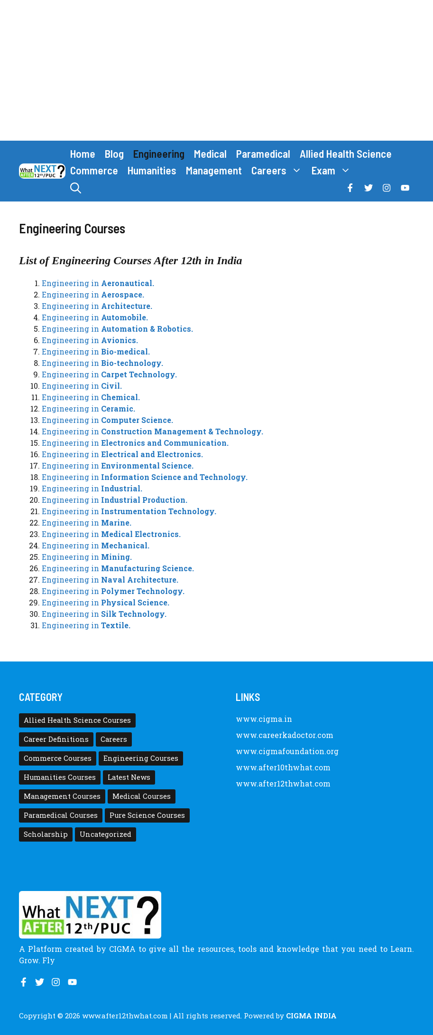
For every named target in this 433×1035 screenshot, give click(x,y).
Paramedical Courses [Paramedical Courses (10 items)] (61, 815)
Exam (334, 170)
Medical (210, 153)
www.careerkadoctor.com (284, 735)
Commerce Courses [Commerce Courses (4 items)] (58, 758)
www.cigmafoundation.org (287, 751)
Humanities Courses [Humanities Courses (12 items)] (60, 777)
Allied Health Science (346, 153)
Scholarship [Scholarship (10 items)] (46, 834)
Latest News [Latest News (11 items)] (129, 777)
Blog (114, 153)
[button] (75, 188)
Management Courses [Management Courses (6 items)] (62, 796)
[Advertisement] (216, 70)
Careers (279, 170)
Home (82, 153)
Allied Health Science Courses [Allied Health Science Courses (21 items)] (77, 720)
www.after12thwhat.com (283, 783)
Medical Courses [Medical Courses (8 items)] (141, 796)
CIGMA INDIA (311, 1015)
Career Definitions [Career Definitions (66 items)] (56, 739)
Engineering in (98, 283)
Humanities (152, 170)
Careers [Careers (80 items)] (114, 739)
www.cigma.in (264, 719)
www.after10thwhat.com (283, 767)
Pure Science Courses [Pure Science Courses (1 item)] (147, 815)
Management (214, 170)
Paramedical (263, 153)
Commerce (94, 170)
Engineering (158, 153)
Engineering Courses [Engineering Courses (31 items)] (140, 758)
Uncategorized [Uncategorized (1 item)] (105, 834)
